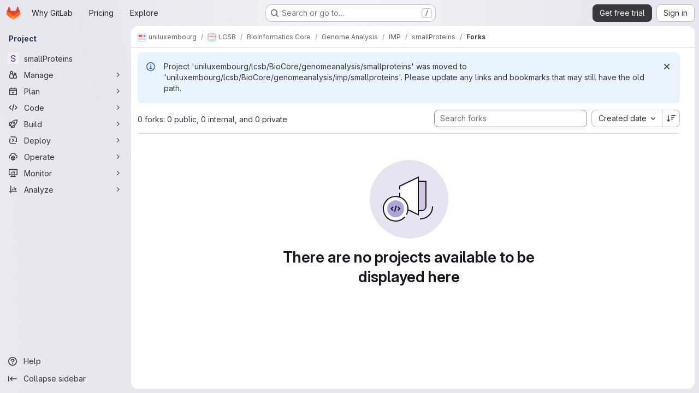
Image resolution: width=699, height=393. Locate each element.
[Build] (65, 124)
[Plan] (65, 91)
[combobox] (626, 118)
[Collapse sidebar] (65, 378)
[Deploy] (65, 140)
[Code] (65, 107)
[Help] (65, 361)
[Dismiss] (666, 66)
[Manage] (65, 74)
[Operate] (65, 156)
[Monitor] (65, 173)
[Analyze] (65, 189)
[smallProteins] (65, 58)
